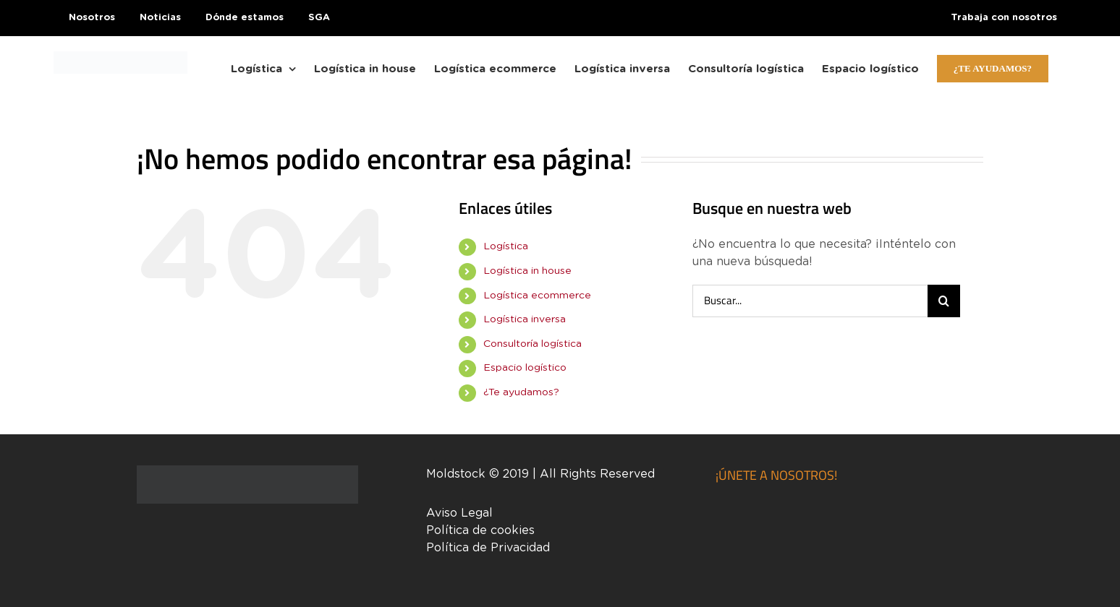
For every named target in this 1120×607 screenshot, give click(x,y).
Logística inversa (524, 319)
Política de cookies (480, 530)
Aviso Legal (459, 513)
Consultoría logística (532, 344)
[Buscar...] (810, 301)
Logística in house (527, 271)
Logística (505, 246)
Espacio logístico (525, 368)
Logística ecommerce (537, 295)
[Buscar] (944, 301)
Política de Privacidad (488, 548)
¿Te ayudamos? (521, 392)
